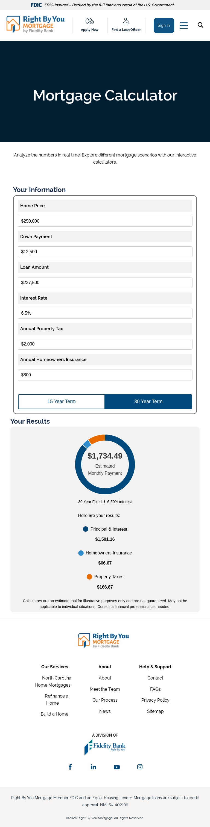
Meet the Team (105, 689)
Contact (155, 678)
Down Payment (36, 236)
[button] (202, 26)
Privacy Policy (155, 700)
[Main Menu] (183, 26)
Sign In (164, 25)
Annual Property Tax (41, 328)
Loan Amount (34, 267)
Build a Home (54, 714)
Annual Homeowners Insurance (53, 359)
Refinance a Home (56, 699)
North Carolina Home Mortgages (53, 681)
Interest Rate (34, 298)
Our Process (105, 700)
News (105, 711)
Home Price (32, 205)
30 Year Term (148, 401)
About (105, 678)
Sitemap (155, 711)
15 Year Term (62, 401)
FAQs (155, 689)
